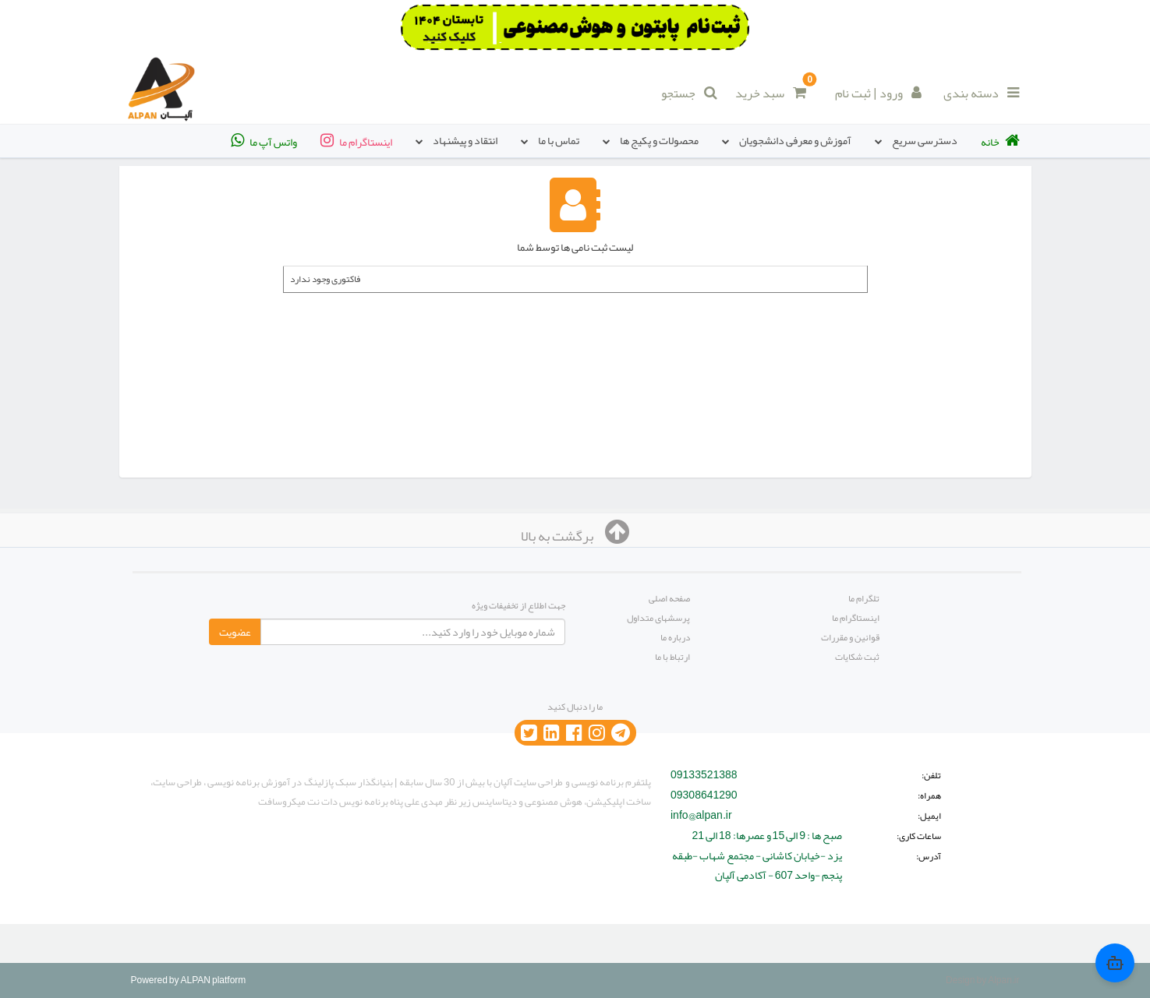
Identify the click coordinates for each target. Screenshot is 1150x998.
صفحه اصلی (669, 598)
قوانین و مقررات (850, 637)
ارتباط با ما (672, 656)
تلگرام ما (863, 598)
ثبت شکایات (857, 656)
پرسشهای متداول (658, 617)
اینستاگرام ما (855, 617)
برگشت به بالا (575, 536)
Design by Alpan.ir (982, 980)
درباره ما (675, 637)
